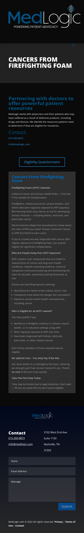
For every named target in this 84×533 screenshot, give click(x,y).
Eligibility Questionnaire (42, 162)
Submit (67, 506)
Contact (19, 525)
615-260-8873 (15, 138)
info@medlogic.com (19, 144)
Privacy (59, 521)
